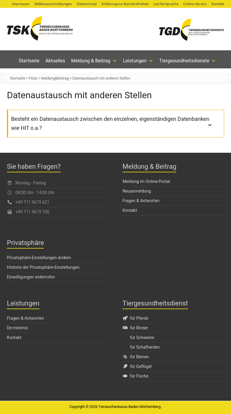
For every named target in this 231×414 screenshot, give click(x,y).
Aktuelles (55, 61)
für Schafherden (145, 347)
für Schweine (142, 337)
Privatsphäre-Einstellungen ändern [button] (39, 257)
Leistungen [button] (138, 60)
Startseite (29, 61)
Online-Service (195, 4)
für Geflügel (137, 366)
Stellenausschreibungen (53, 4)
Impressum (20, 4)
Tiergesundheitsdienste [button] (187, 60)
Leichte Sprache (165, 4)
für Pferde (135, 318)
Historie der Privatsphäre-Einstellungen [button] (43, 267)
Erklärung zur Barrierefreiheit (125, 4)
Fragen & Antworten (140, 200)
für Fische (135, 376)
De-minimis (17, 327)
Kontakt (217, 4)
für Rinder (135, 327)
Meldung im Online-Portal (146, 181)
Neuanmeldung (136, 191)
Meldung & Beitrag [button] (94, 60)
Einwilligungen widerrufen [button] (31, 276)
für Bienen (135, 356)
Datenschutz (87, 4)
